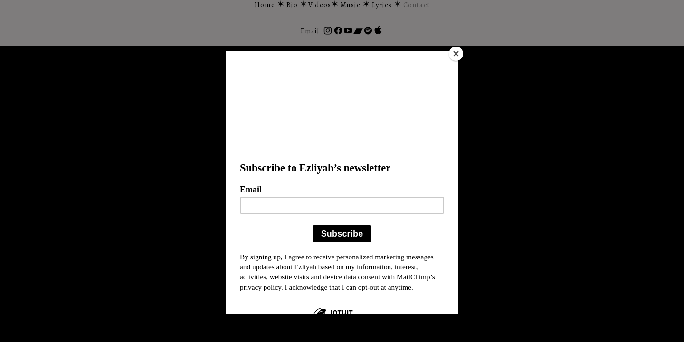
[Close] (456, 54)
